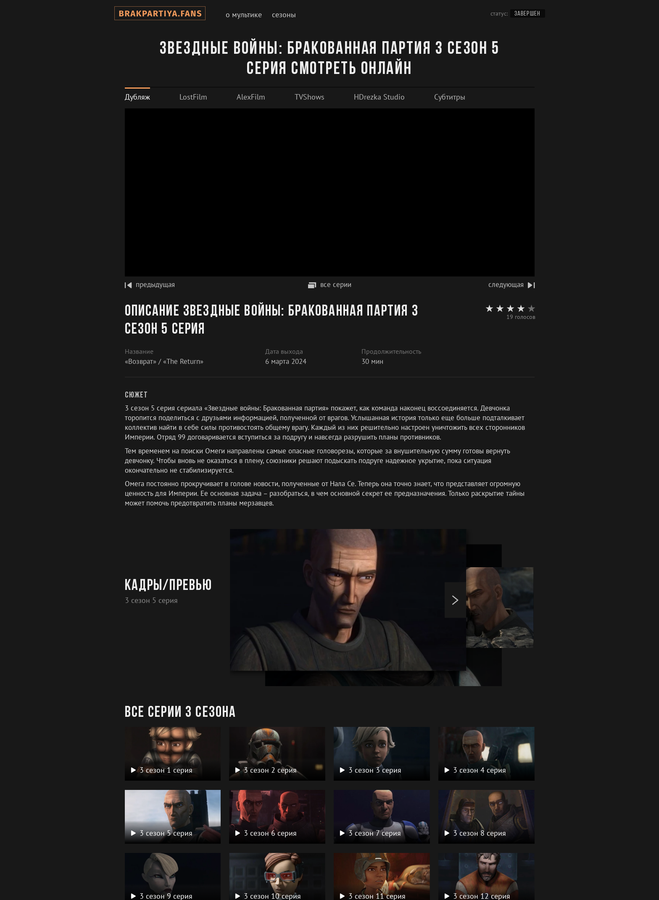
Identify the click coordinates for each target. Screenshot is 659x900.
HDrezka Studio (379, 97)
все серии (329, 284)
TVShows (309, 97)
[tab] (137, 96)
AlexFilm (251, 97)
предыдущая (150, 284)
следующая (511, 284)
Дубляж (137, 97)
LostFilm (193, 97)
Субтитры (449, 97)
